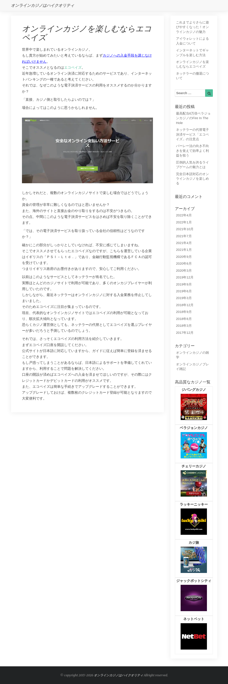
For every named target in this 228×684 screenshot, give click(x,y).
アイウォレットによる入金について (192, 41)
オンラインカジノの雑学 (192, 355)
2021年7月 (184, 236)
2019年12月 (185, 277)
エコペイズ (73, 67)
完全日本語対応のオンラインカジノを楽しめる (192, 178)
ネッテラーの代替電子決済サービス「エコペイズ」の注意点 (192, 134)
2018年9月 (184, 312)
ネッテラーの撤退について (192, 76)
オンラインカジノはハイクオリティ (118, 675)
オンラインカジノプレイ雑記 (192, 366)
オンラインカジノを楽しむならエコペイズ (192, 64)
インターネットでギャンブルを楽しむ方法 (192, 52)
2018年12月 (185, 305)
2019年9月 (184, 284)
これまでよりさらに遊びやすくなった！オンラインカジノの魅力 (192, 27)
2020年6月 (184, 263)
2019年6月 (184, 291)
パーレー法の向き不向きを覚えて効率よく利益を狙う (192, 150)
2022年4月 (184, 215)
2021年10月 (185, 229)
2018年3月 (184, 325)
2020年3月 (184, 270)
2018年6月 (184, 319)
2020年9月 (184, 257)
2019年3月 (184, 298)
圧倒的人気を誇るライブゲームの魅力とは (192, 164)
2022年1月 (184, 222)
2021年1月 (184, 249)
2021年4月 (184, 243)
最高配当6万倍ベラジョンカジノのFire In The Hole (193, 118)
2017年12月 (185, 332)
